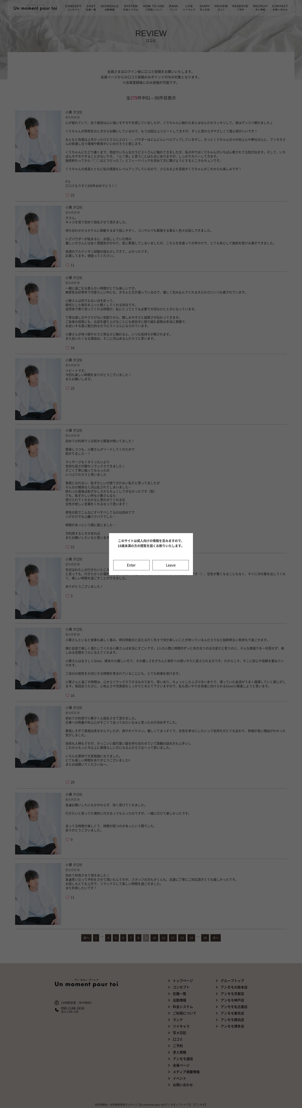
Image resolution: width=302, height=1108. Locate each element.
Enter (131, 565)
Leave (171, 565)
